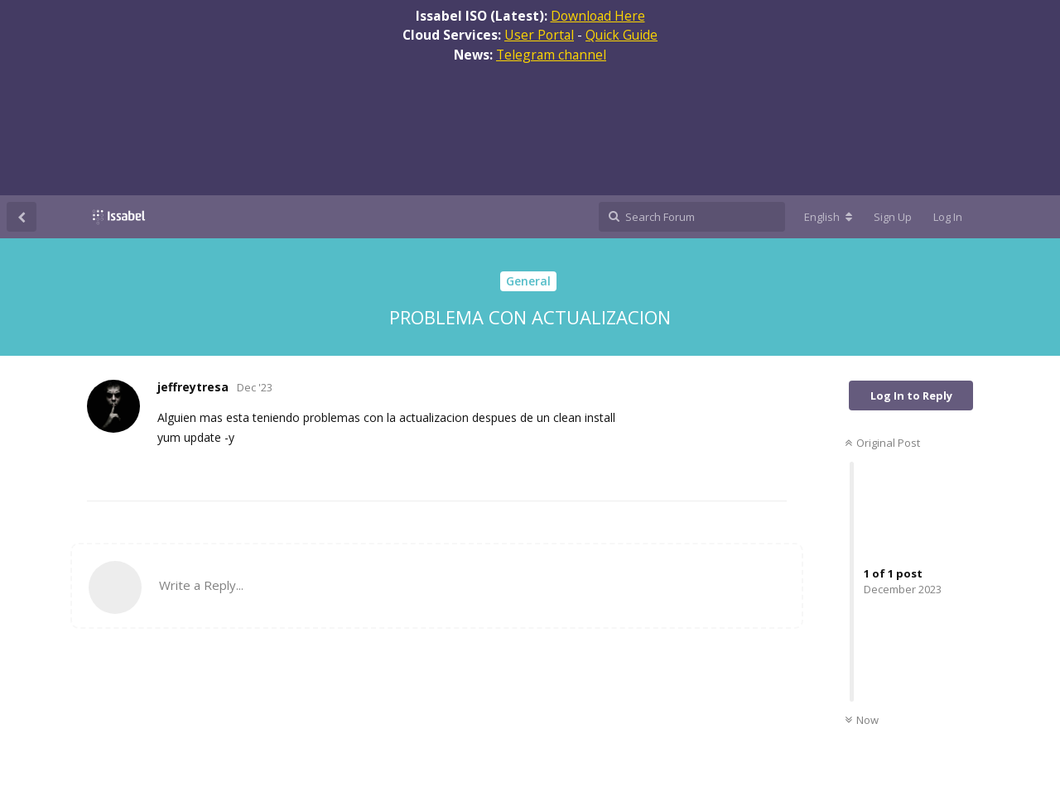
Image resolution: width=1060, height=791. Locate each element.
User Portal (539, 35)
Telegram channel (551, 55)
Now (862, 719)
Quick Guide (621, 35)
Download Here (598, 16)
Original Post (882, 442)
